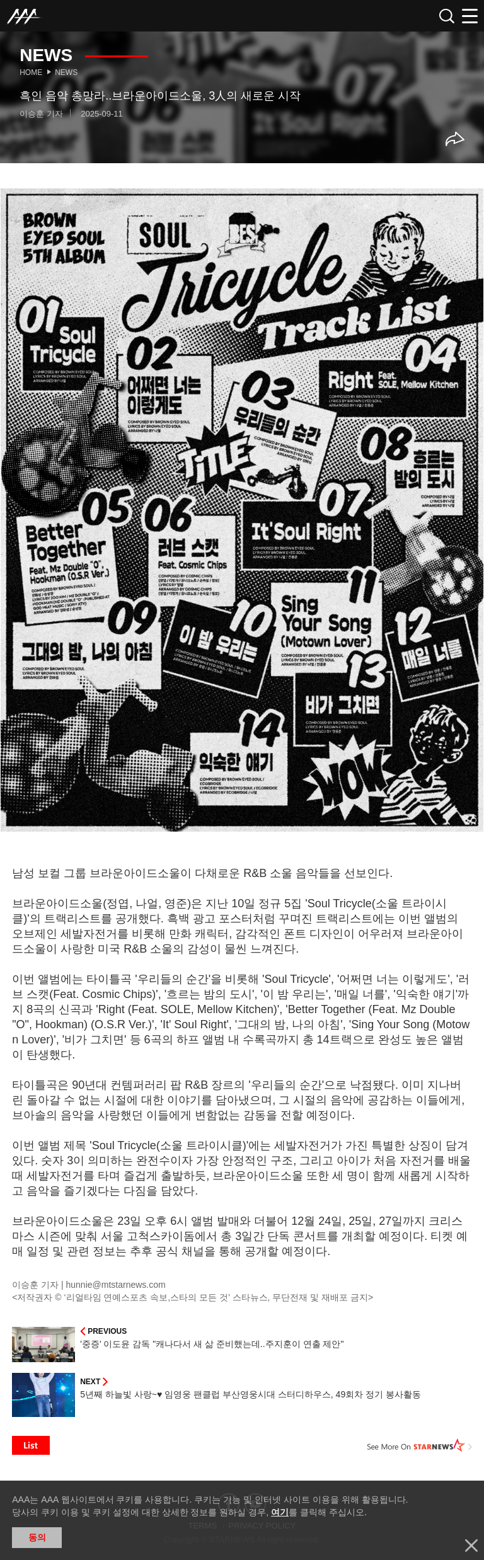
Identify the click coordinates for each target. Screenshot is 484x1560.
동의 (37, 1537)
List (31, 1445)
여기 (280, 1512)
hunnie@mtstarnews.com (116, 1285)
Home (31, 72)
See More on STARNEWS (419, 1445)
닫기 (471, 1545)
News (66, 72)
